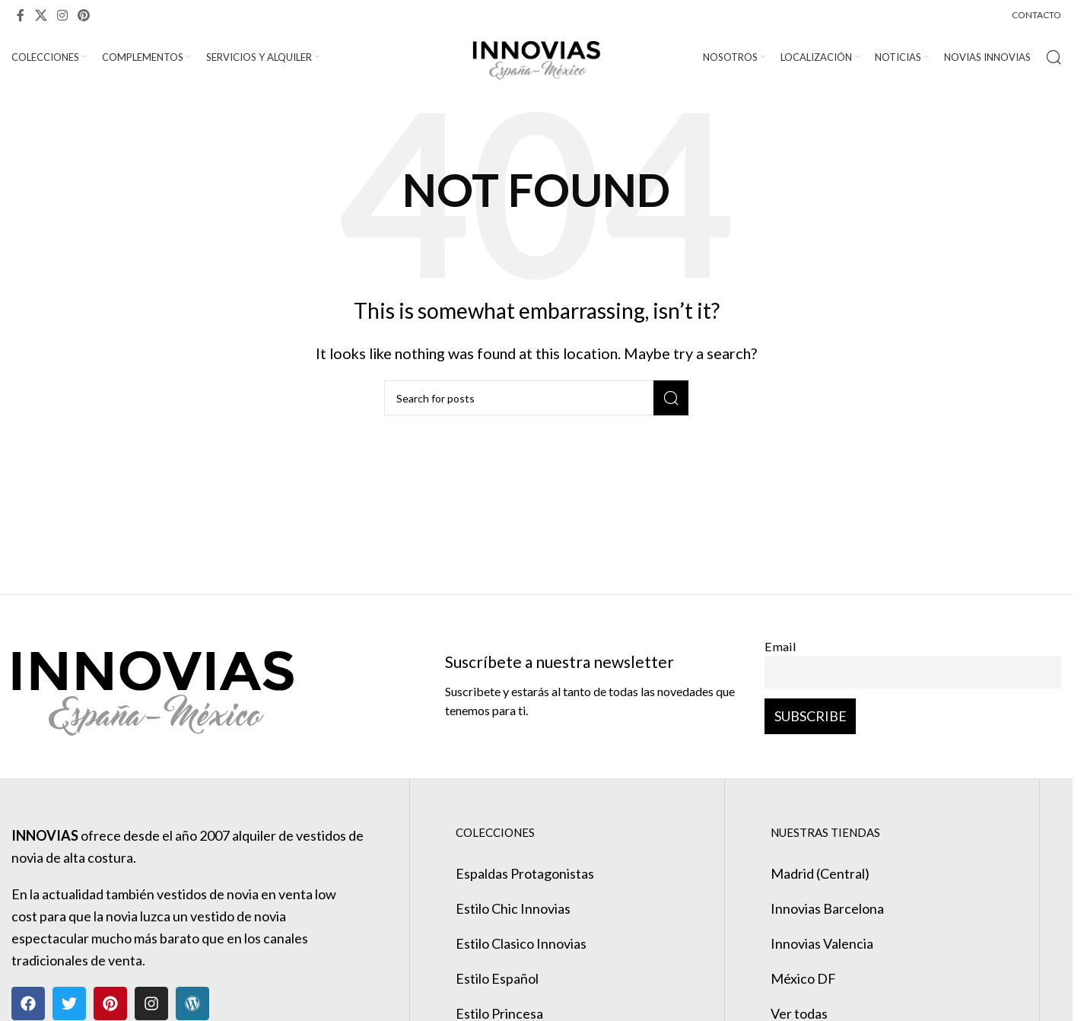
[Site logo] (536, 55)
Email (780, 646)
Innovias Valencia (822, 943)
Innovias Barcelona (827, 908)
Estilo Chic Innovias (513, 908)
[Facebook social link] (20, 15)
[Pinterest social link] (84, 15)
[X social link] (41, 15)
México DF (803, 978)
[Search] (1053, 57)
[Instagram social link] (62, 15)
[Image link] (152, 684)
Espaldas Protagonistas (525, 873)
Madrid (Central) (820, 873)
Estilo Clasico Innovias (521, 943)
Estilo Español (497, 978)
